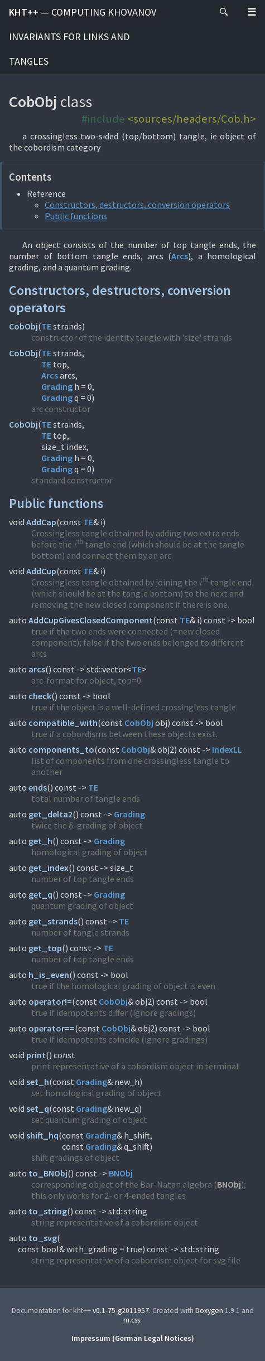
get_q (40, 894)
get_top (45, 947)
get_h (40, 840)
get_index (48, 867)
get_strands (53, 921)
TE (46, 326)
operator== (51, 1028)
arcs (36, 669)
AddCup (41, 571)
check (39, 695)
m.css (131, 1320)
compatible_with (63, 722)
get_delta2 (50, 814)
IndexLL (227, 749)
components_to (61, 749)
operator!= (50, 1001)
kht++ (82, 36)
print (36, 1054)
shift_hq (42, 1135)
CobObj (23, 326)
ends (37, 787)
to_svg (42, 1237)
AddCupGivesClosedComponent (90, 620)
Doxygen (209, 1310)
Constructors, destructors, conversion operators (137, 204)
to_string (47, 1211)
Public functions (76, 215)
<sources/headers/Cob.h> (191, 119)
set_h (37, 1081)
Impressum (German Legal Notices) (132, 1338)
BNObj (121, 1173)
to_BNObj (48, 1173)
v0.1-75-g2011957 (121, 1310)
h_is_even (48, 974)
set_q (37, 1108)
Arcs (179, 255)
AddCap (41, 521)
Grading (57, 386)
